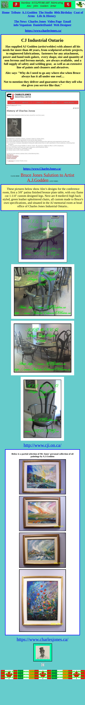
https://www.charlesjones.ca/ (43, 30)
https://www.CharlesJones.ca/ (42, 168)
